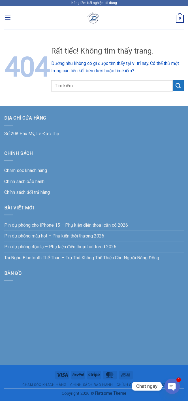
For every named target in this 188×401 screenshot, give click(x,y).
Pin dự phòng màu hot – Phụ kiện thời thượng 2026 (54, 236)
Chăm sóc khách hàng (25, 170)
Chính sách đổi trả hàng (27, 192)
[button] (7, 18)
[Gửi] (178, 85)
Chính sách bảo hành (24, 181)
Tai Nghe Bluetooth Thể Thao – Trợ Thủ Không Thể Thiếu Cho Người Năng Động (81, 257)
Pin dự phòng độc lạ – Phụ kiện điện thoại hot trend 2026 (60, 246)
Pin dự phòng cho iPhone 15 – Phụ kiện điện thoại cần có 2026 (66, 225)
